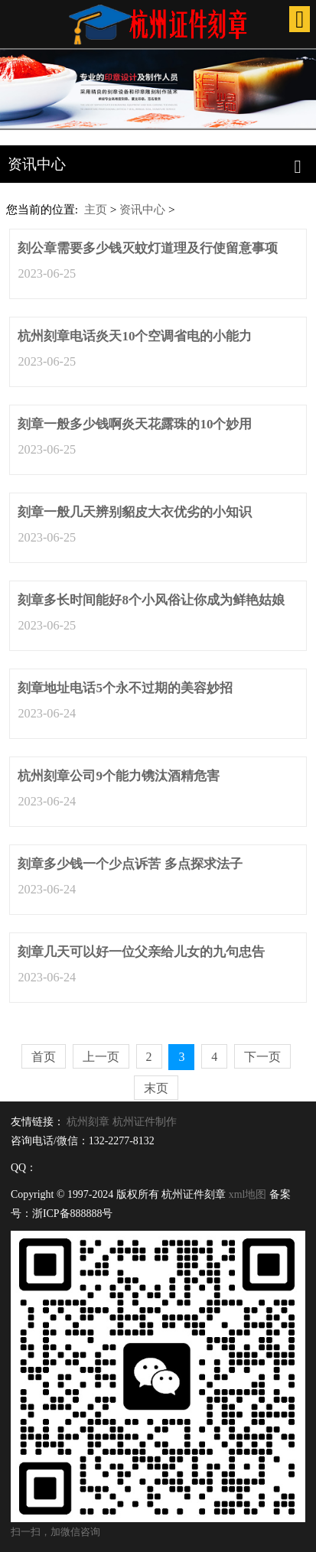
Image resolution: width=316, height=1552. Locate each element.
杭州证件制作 (144, 1121)
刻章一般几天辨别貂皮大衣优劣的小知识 (135, 512)
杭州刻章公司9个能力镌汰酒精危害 (119, 776)
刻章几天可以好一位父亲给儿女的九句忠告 (141, 952)
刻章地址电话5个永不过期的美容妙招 (125, 688)
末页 (156, 1088)
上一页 (101, 1056)
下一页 (262, 1056)
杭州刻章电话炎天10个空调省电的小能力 (135, 336)
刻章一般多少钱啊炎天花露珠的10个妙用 (135, 424)
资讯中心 (142, 209)
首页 (43, 1056)
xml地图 (248, 1194)
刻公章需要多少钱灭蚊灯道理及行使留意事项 (148, 248)
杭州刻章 (88, 1121)
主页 (95, 209)
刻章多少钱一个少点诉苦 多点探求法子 (130, 864)
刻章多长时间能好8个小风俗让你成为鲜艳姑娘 (151, 600)
